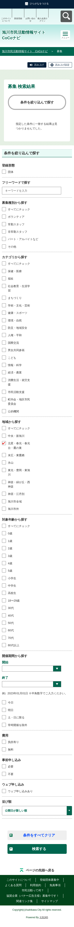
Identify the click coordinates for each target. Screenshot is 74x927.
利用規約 (35, 885)
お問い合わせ (30, 19)
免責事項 (55, 885)
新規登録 (18, 18)
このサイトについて (6, 19)
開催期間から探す (14, 656)
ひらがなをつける (39, 3)
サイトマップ (49, 901)
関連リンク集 (24, 901)
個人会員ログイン (42, 19)
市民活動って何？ (33, 890)
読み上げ (39, 64)
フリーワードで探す (16, 182)
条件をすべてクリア (39, 835)
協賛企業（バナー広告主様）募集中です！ (33, 895)
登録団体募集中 (49, 879)
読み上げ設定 (62, 64)
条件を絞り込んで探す (37, 102)
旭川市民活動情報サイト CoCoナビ (25, 51)
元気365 (43, 917)
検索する (39, 849)
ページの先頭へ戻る (40, 870)
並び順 (6, 801)
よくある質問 (13, 885)
